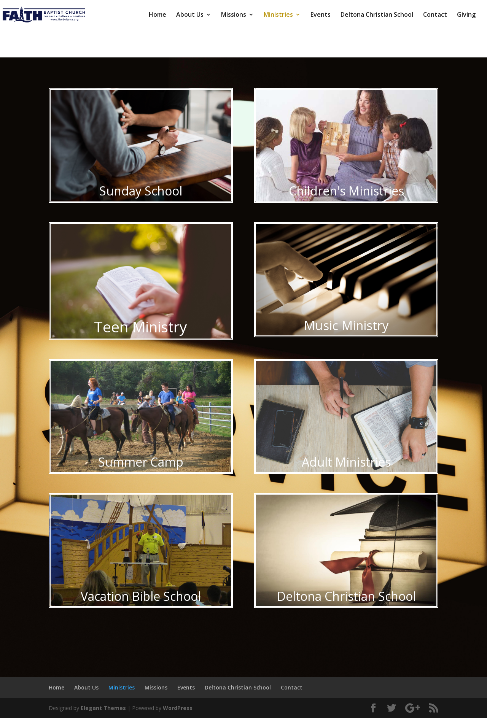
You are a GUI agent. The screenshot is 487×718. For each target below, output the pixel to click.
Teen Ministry (140, 326)
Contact (435, 15)
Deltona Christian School (377, 15)
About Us (190, 15)
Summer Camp (140, 462)
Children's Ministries (346, 191)
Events (320, 15)
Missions (233, 15)
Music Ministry (346, 325)
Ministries (278, 15)
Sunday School (140, 191)
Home (157, 15)
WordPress (178, 708)
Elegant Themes (103, 708)
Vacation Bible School (141, 596)
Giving (466, 15)
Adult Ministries (346, 462)
